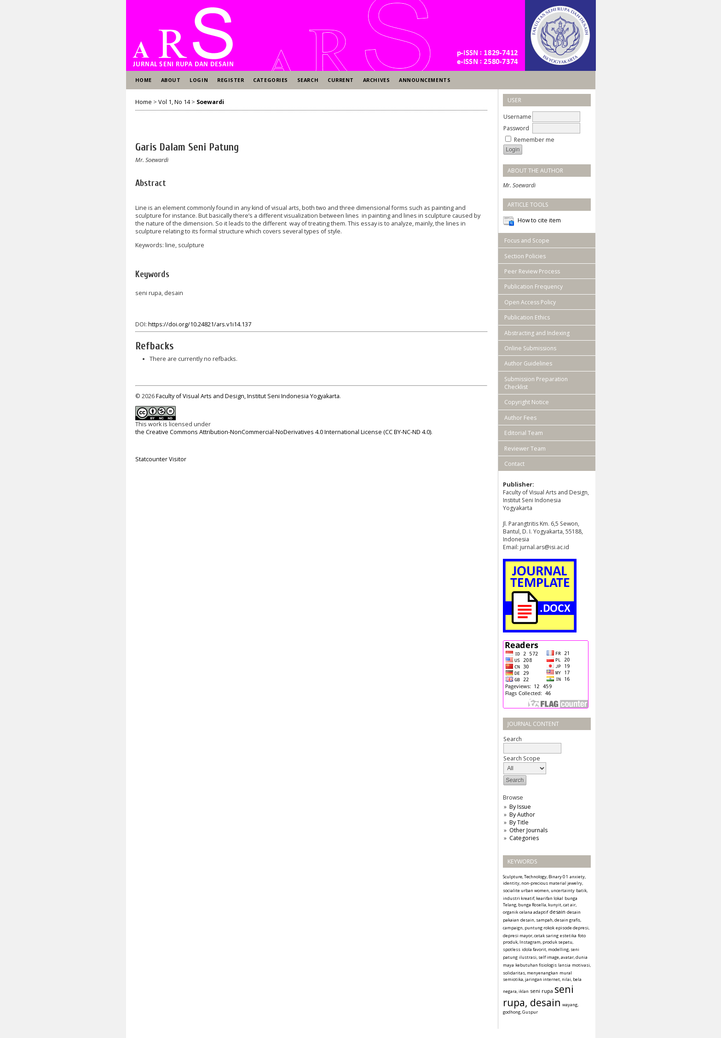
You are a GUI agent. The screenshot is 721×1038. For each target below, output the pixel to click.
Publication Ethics (527, 317)
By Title (519, 822)
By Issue (520, 807)
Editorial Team (523, 433)
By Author (522, 814)
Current (341, 79)
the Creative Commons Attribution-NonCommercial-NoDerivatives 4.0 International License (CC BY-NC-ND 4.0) (283, 432)
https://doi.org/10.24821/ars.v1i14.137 (199, 324)
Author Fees (520, 418)
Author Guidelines (528, 363)
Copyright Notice (526, 402)
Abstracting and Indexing (537, 333)
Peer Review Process (532, 271)
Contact (514, 464)
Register (230, 79)
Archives (376, 79)
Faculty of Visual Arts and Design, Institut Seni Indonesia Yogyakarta (248, 396)
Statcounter (151, 459)
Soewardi (210, 102)
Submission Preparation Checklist (536, 383)
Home (143, 79)
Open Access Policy (530, 302)
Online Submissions (530, 348)
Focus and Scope (526, 240)
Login (199, 79)
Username (517, 117)
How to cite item (539, 220)
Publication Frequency (533, 286)
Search (307, 79)
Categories (524, 838)
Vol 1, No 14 (174, 102)
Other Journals (528, 830)
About (171, 79)
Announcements (424, 79)
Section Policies (525, 256)
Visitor (177, 459)
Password (516, 128)
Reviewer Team (525, 448)
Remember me (534, 140)
